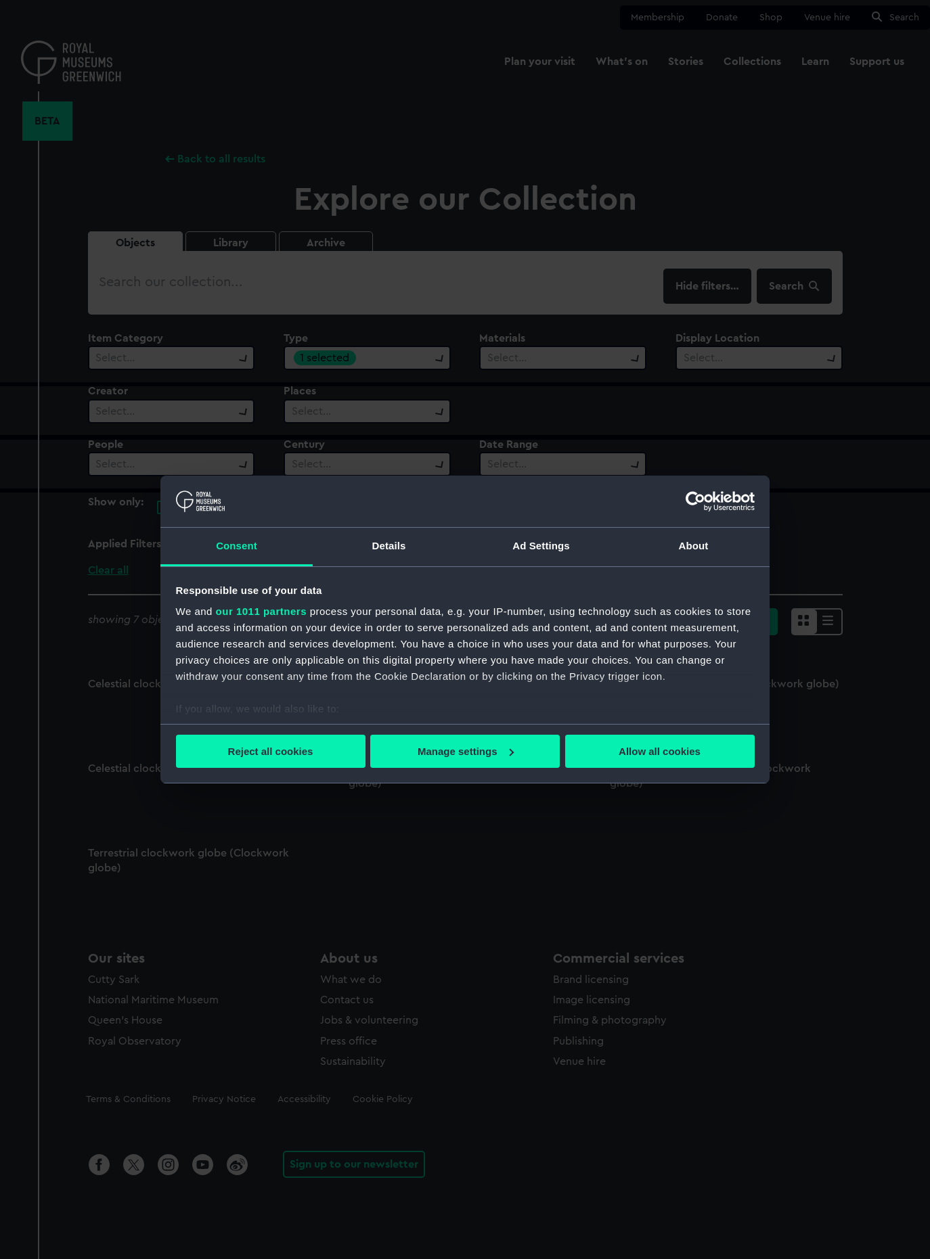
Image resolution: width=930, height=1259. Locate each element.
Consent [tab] (236, 545)
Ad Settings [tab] (540, 545)
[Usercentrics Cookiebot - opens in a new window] (695, 501)
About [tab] (694, 545)
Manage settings (466, 751)
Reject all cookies (270, 751)
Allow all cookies (660, 751)
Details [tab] (389, 545)
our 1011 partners (261, 611)
